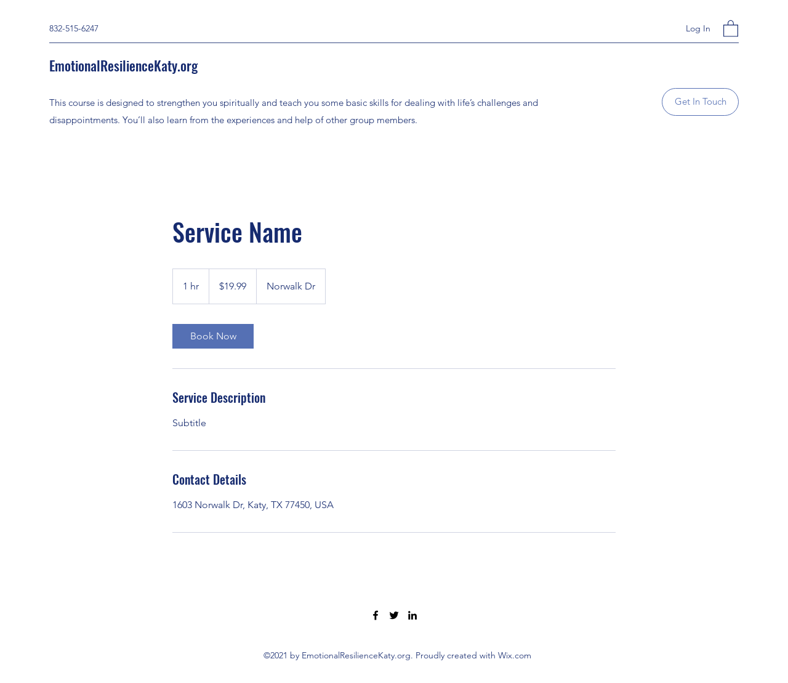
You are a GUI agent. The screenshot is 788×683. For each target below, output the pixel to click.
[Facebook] (375, 615)
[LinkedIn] (412, 615)
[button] (730, 28)
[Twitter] (394, 615)
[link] (213, 336)
